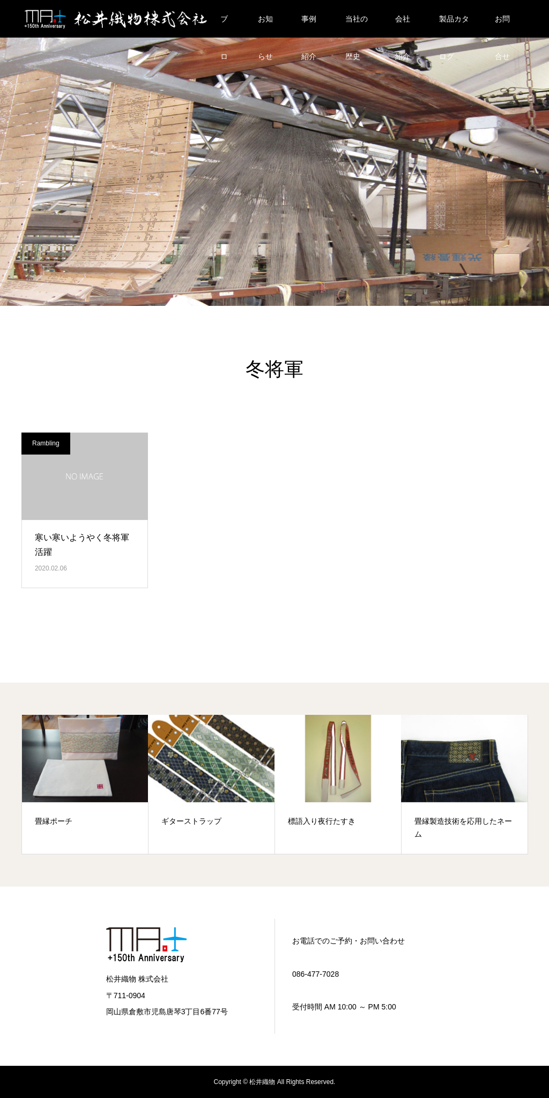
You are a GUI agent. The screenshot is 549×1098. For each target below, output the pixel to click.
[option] (85, 784)
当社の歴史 (356, 26)
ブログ (224, 26)
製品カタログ (454, 26)
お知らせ (265, 26)
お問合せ (502, 26)
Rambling (46, 443)
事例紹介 (308, 26)
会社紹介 (402, 26)
